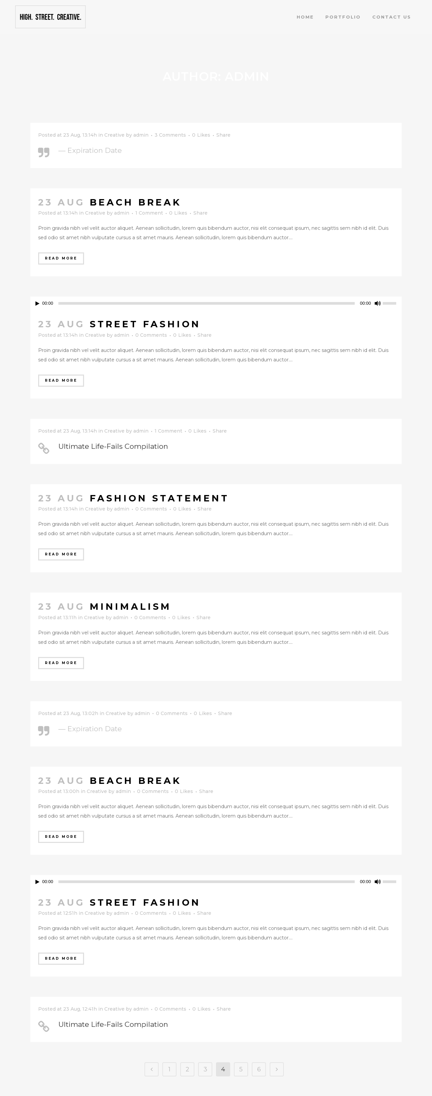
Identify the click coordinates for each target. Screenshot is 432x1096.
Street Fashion (145, 324)
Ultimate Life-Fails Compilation (113, 446)
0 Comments (151, 335)
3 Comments (170, 135)
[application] (216, 303)
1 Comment (149, 213)
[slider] (392, 303)
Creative (114, 135)
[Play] (37, 303)
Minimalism (130, 606)
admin (140, 135)
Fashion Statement (159, 498)
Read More (61, 258)
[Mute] (378, 303)
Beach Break (136, 202)
